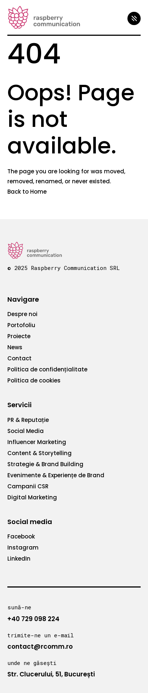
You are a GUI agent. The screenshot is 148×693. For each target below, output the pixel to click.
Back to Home (27, 191)
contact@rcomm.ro (40, 646)
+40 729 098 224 (33, 618)
